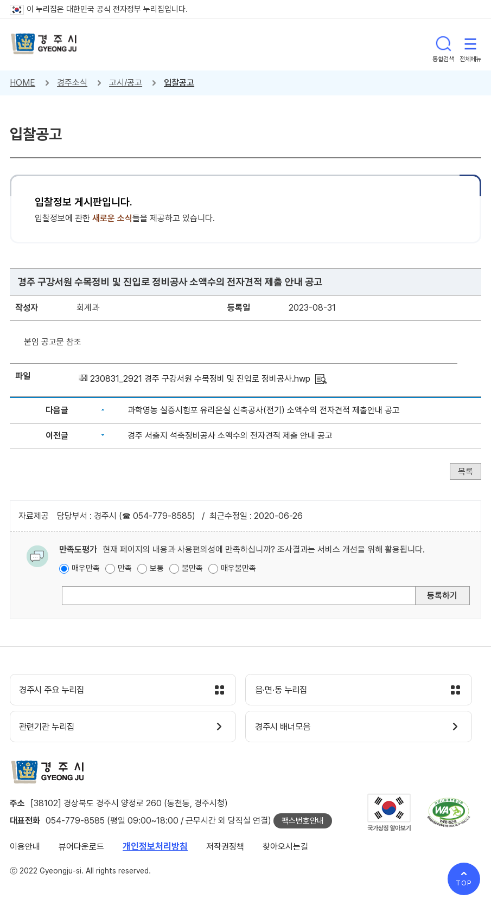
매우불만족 (238, 568)
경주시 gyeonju (45, 45)
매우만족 (86, 568)
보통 (157, 568)
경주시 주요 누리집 (56, 690)
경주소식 (72, 83)
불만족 (192, 568)
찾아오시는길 (285, 849)
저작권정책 (225, 849)
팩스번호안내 (303, 823)
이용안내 (25, 849)
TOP (464, 883)
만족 (125, 568)
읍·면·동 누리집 (284, 690)
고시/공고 (125, 83)
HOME (22, 83)
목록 (465, 471)
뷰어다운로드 (81, 849)
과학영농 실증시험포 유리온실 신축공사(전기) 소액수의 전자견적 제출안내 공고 (263, 410)
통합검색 (443, 44)
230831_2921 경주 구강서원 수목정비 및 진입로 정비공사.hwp (200, 379)
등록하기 (442, 595)
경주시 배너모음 (286, 728)
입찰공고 (179, 83)
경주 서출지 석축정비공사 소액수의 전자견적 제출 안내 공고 (230, 435)
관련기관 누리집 (50, 728)
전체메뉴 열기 (470, 44)
